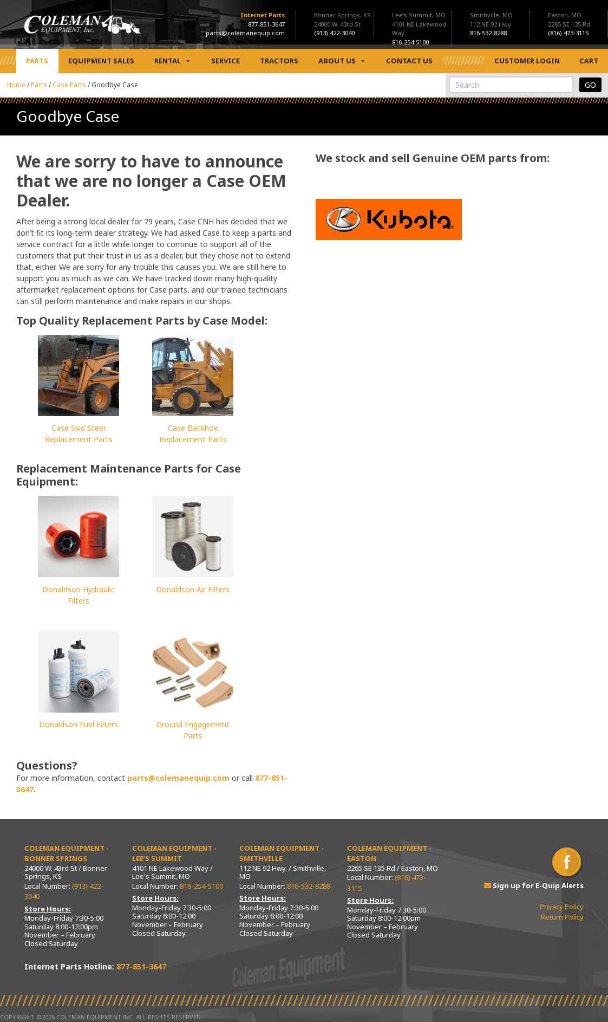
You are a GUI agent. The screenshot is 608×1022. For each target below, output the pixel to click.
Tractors (279, 61)
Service (225, 61)
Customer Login (527, 61)
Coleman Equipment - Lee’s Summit (174, 853)
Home (16, 84)
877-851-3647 (266, 24)
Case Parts (69, 84)
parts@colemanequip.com (245, 33)
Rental (172, 61)
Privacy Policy (562, 906)
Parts (37, 61)
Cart (588, 61)
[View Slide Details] (389, 220)
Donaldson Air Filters (193, 589)
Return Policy (562, 917)
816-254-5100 (201, 886)
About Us (342, 61)
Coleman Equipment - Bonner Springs (66, 853)
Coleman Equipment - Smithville (281, 853)
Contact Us (409, 61)
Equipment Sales (101, 61)
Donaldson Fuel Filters (78, 724)
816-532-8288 (308, 886)
